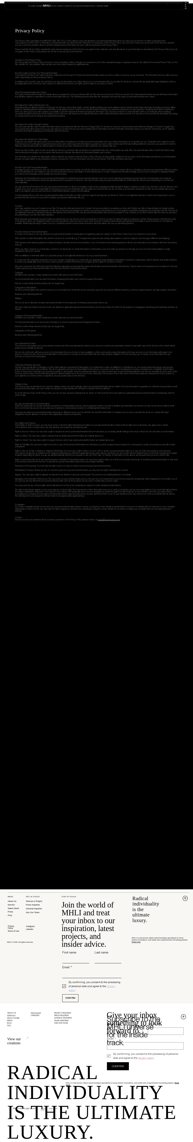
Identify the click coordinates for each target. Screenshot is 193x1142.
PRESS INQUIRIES (61, 1016)
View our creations (22, 1039)
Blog (167, 6)
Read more (136, 942)
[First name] (74, 959)
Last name (101, 952)
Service (11, 904)
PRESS (10, 1022)
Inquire (180, 5)
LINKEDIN (35, 1016)
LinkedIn (29, 929)
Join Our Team (32, 912)
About (124, 5)
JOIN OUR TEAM (61, 1025)
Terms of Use (13, 931)
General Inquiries (34, 908)
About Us (12, 901)
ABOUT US (11, 1013)
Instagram (30, 926)
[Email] (90, 974)
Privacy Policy (11, 927)
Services (138, 6)
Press (10, 911)
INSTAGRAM (36, 1013)
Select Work (154, 6)
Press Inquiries (33, 904)
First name (69, 952)
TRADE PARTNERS (61, 1022)
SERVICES (11, 1016)
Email (67, 967)
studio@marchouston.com (109, 520)
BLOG (9, 1025)
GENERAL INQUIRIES (63, 1019)
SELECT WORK (13, 1019)
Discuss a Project (34, 901)
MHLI (11, 5)
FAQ (10, 915)
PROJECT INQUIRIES (62, 1013)
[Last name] (107, 959)
